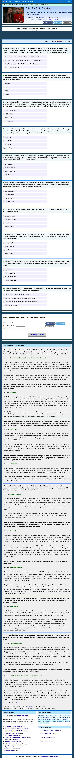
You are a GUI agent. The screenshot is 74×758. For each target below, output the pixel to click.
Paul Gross (8, 144)
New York (65, 719)
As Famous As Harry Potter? (13, 726)
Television (41, 715)
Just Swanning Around (12, 746)
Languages (66, 715)
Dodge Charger (9, 117)
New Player (62, 1)
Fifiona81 (43, 17)
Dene (6, 90)
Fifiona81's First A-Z (23, 715)
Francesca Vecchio (10, 276)
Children (67, 721)
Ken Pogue (8, 137)
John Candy (8, 250)
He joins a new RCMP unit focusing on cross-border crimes (23, 60)
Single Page (58, 41)
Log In (69, 1)
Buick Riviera (9, 114)
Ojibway (7, 94)
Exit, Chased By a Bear (11, 735)
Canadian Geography (57, 717)
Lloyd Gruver (9, 164)
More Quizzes (47, 737)
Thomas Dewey (9, 191)
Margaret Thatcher (10, 219)
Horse (44, 719)
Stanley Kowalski (10, 171)
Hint (70, 52)
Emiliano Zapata (10, 168)
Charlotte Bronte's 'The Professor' (15, 731)
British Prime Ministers (44, 721)
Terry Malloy (8, 174)
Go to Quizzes (48, 733)
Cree (6, 87)
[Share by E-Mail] (67, 22)
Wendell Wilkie (9, 194)
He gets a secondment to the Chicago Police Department (23, 63)
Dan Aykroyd (9, 243)
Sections (16, 1)
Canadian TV (60, 721)
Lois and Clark (9, 750)
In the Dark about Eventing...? (14, 743)
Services (29, 1)
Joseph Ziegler (9, 148)
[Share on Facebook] (49, 22)
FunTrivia (46, 741)
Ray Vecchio (8, 269)
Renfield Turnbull (10, 273)
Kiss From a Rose (10, 748)
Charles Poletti (9, 198)
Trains (40, 719)
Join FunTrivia (18, 5)
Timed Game (67, 41)
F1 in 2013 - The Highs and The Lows (15, 737)
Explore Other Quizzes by (50, 730)
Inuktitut (7, 83)
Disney (40, 723)
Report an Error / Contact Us (49, 756)
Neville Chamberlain (11, 226)
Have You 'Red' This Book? (13, 741)
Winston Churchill (10, 216)
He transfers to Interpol (12, 67)
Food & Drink (53, 715)
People (47, 715)
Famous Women (56, 719)
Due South (46, 723)
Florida (54, 721)
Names (49, 719)
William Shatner (10, 246)
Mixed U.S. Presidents (44, 717)
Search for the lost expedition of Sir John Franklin (20, 298)
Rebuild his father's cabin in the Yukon (17, 294)
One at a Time (49, 41)
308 (48, 30)
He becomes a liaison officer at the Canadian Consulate (22, 57)
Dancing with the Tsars (12, 733)
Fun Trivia (7, 2)
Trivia (23, 1)
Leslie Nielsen (9, 253)
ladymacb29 (30, 706)
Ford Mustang (9, 121)
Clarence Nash (9, 201)
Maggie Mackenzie (10, 280)
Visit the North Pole (11, 305)
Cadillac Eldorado (10, 110)
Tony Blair (8, 223)
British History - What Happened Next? (16, 729)
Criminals (67, 717)
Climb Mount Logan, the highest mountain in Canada (21, 301)
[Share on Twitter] (58, 22)
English (60, 715)
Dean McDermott (10, 141)
